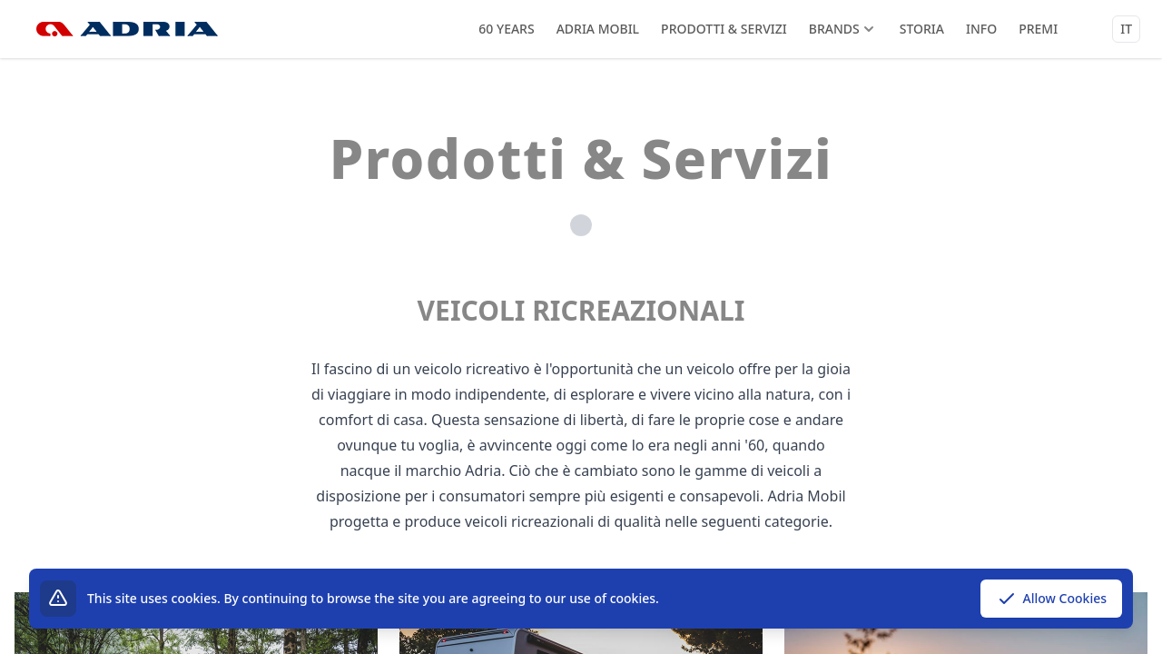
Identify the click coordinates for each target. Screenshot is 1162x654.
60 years (506, 28)
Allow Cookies (1051, 598)
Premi (1038, 28)
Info (981, 28)
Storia (922, 28)
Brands (843, 29)
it (1126, 28)
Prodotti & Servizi (724, 28)
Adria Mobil (597, 28)
